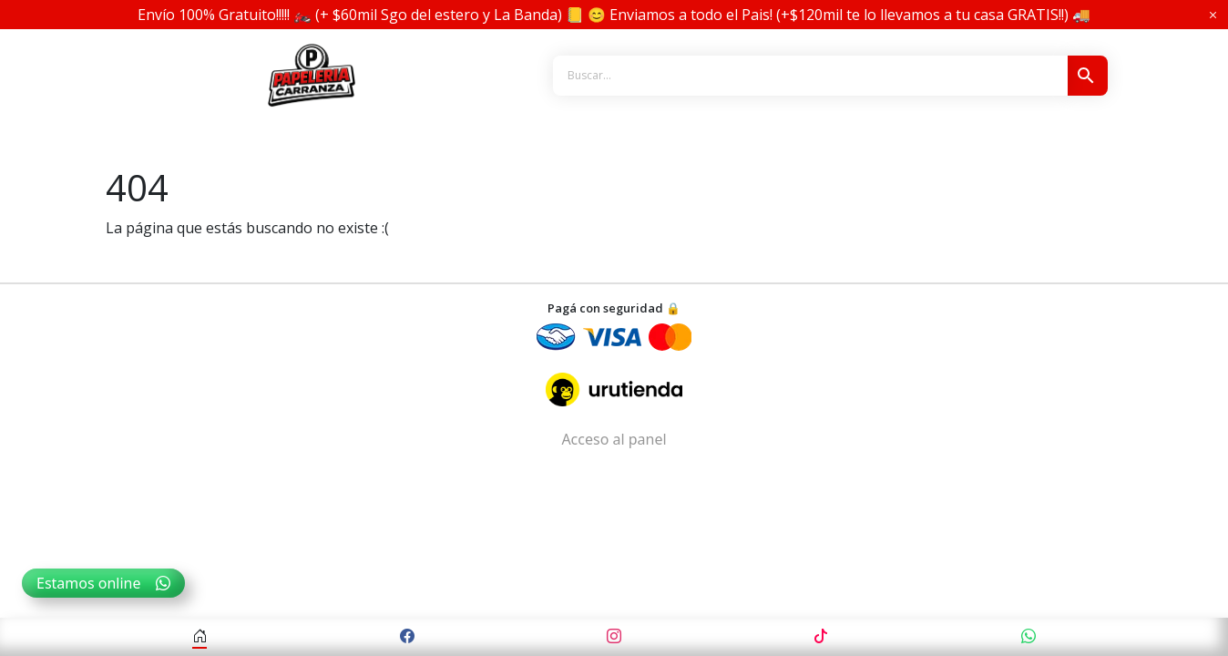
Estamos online (103, 583)
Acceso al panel (613, 439)
